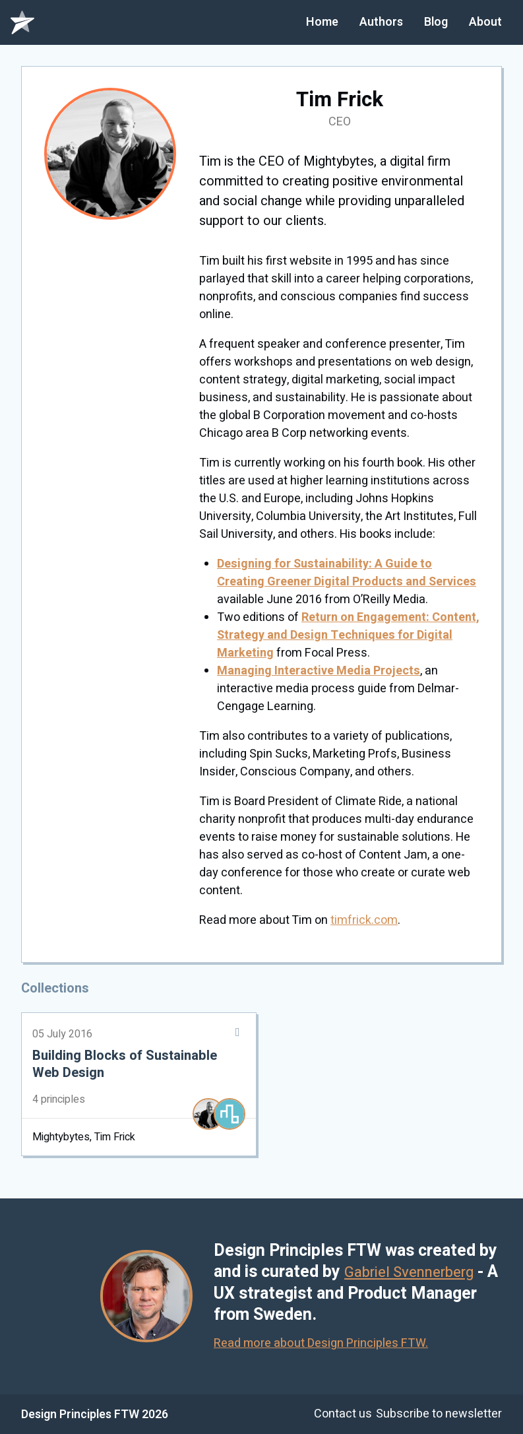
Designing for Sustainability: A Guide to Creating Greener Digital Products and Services (346, 573)
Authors (381, 22)
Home (322, 22)
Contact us (336, 1414)
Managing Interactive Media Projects (318, 671)
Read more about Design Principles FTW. (324, 1343)
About (485, 22)
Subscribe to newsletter (439, 1414)
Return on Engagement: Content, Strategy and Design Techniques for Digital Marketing (348, 635)
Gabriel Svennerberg (420, 1272)
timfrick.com (364, 920)
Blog (436, 22)
